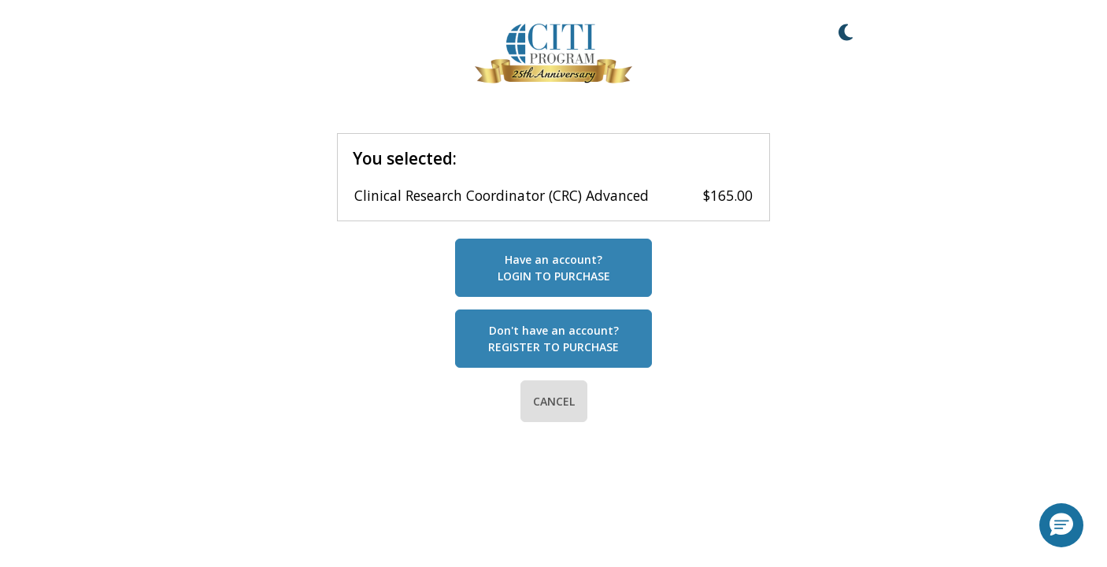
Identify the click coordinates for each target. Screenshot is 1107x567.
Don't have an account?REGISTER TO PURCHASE (553, 338)
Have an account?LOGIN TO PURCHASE (554, 268)
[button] (1061, 525)
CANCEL (554, 401)
